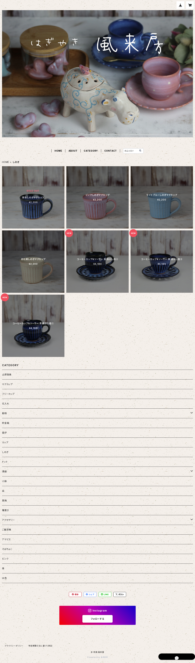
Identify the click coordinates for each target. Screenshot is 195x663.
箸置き (5, 510)
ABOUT (73, 150)
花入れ (5, 403)
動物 (4, 413)
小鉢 (4, 481)
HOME (58, 150)
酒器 (4, 471)
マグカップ (7, 384)
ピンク (5, 558)
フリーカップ (8, 394)
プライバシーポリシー (14, 646)
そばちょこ (7, 549)
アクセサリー (8, 520)
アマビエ (6, 539)
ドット (5, 461)
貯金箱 (5, 423)
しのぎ (5, 452)
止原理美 (6, 374)
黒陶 (4, 500)
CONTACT (110, 150)
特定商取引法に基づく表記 (40, 646)
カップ (5, 442)
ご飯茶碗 (6, 529)
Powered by (97, 657)
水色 (4, 578)
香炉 (4, 432)
